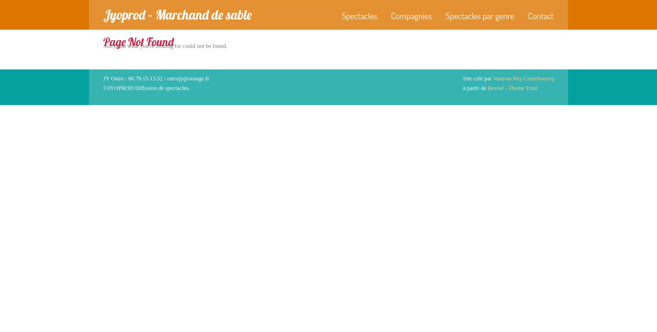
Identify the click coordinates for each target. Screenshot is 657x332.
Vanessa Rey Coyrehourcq (523, 78)
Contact (540, 15)
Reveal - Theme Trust (512, 88)
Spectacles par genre (480, 15)
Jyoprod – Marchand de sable (178, 14)
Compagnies (411, 15)
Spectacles (359, 15)
